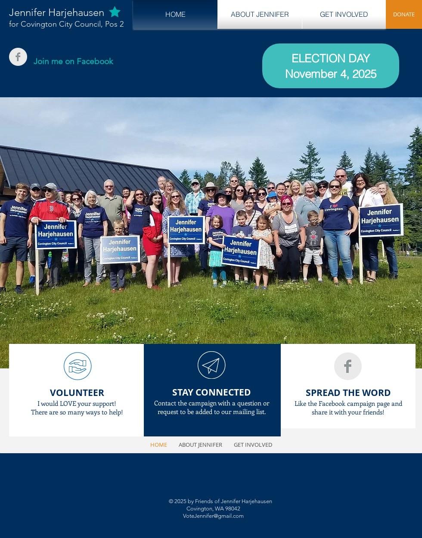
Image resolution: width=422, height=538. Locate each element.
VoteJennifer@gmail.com (213, 516)
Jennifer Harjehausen (56, 12)
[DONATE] (404, 14)
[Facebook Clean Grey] (18, 57)
